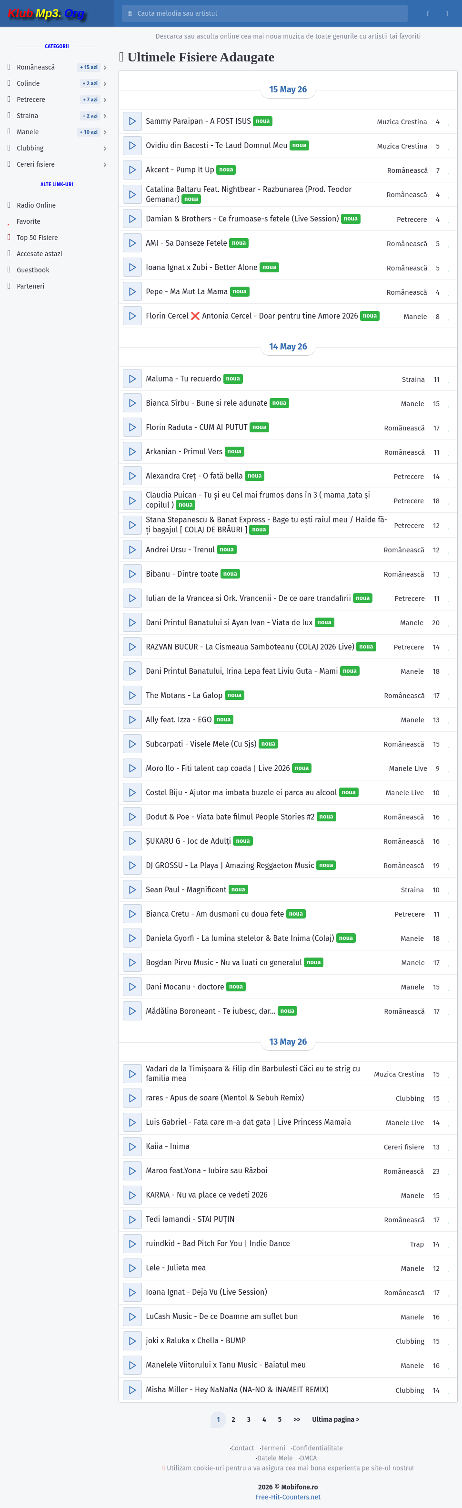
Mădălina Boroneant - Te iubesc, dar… (212, 1010)
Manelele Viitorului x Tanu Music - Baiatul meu (226, 1364)
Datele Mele (275, 1458)
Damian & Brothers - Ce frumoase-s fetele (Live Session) (243, 218)
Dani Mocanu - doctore (186, 986)
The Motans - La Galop (185, 694)
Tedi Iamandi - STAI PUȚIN (190, 1219)
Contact (242, 1448)
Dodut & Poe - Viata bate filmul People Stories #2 (231, 816)
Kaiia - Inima (168, 1146)
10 (436, 793)
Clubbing (410, 1098)
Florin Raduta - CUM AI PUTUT (198, 427)
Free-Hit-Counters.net (288, 1497)
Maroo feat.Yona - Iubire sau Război (207, 1170)
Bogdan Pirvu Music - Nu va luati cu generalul (225, 962)
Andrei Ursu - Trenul (181, 549)
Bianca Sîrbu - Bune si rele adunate (208, 403)
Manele (415, 316)
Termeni (273, 1448)
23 (436, 1171)
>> (296, 1420)
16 (436, 817)
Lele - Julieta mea (176, 1267)
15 (436, 403)
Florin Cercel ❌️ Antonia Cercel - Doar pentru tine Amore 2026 (253, 315)
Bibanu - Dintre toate (183, 573)
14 (436, 476)
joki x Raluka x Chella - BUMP (196, 1340)
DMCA (308, 1458)
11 (436, 379)
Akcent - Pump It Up (181, 169)
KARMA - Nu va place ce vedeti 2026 (207, 1194)
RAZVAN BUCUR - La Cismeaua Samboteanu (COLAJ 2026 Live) (251, 646)
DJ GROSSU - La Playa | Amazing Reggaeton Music (231, 864)
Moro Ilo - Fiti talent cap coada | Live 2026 (219, 767)
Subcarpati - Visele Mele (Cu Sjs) (202, 743)
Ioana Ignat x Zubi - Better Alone (203, 267)
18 (436, 501)
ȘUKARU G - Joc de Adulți (189, 840)
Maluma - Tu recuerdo (184, 378)
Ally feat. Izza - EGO (180, 719)
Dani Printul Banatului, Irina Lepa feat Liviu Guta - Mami (243, 670)
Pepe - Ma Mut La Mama (188, 291)
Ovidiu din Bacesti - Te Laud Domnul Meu (218, 145)
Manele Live (408, 768)
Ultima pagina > (336, 1420)
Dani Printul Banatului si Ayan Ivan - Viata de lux (230, 622)
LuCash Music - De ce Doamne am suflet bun (222, 1316)
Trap (417, 1244)
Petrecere (412, 219)
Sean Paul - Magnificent (187, 889)
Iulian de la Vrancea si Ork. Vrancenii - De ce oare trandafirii (249, 597)
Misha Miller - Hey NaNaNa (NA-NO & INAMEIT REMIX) (237, 1389)
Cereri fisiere (404, 1147)
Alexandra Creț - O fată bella (195, 475)
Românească (407, 170)
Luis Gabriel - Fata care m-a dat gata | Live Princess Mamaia (248, 1122)
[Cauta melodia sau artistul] (269, 13)
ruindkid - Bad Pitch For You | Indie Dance (218, 1243)
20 (436, 623)
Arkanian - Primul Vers (185, 451)
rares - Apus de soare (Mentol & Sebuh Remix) (225, 1097)
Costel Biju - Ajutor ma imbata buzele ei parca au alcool (242, 792)
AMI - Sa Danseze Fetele (187, 243)
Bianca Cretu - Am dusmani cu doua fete (216, 913)
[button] (132, 121)
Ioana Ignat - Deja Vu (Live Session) (206, 1292)
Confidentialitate (317, 1448)
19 (436, 865)
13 (436, 574)
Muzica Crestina (402, 122)
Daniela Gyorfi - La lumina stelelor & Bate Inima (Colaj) (241, 937)
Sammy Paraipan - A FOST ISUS (199, 121)
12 (436, 525)
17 (436, 428)
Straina (413, 379)
